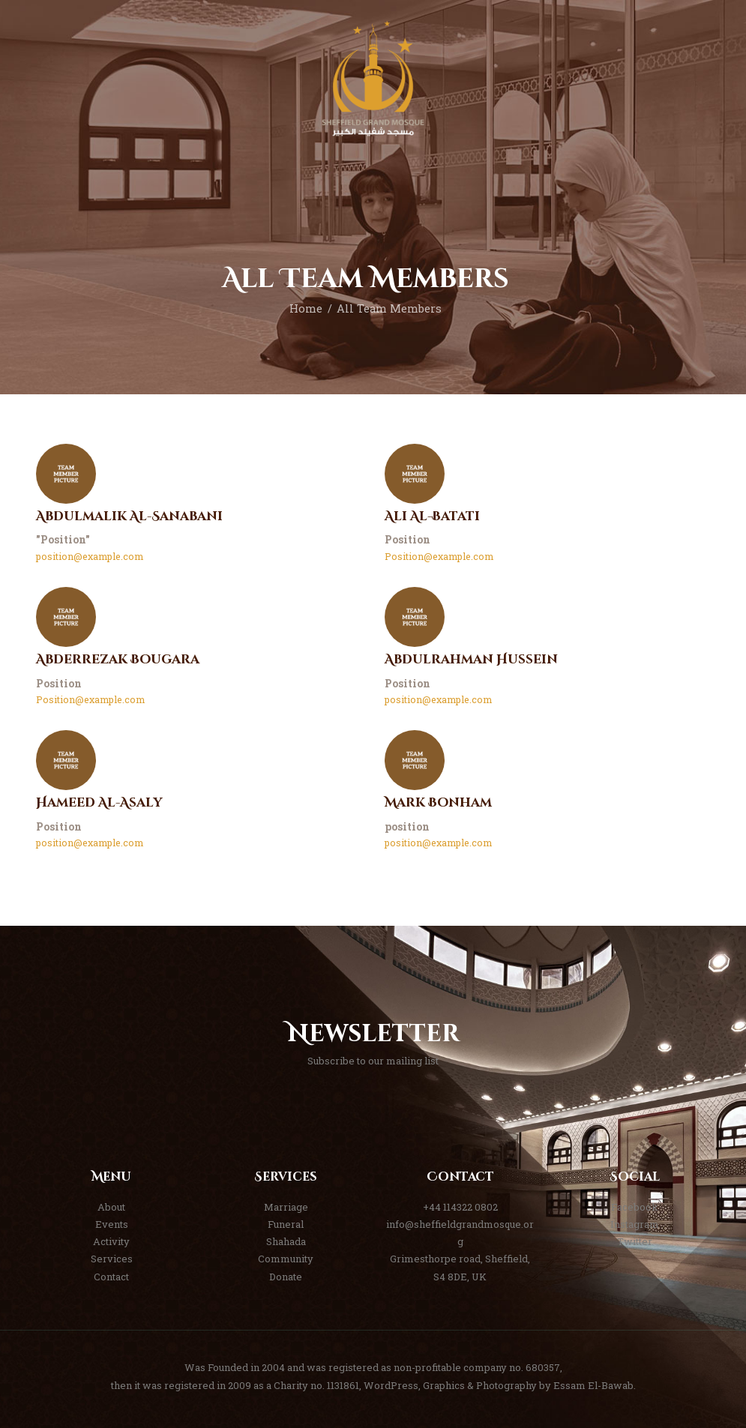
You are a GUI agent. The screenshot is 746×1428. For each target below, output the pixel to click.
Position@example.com (439, 556)
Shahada (286, 1241)
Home (305, 308)
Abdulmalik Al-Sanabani (129, 517)
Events (111, 1224)
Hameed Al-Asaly (99, 803)
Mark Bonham (438, 803)
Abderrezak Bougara (117, 660)
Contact (111, 1276)
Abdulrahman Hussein (471, 660)
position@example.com (89, 556)
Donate (285, 1276)
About (111, 1207)
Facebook (634, 1207)
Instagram (634, 1224)
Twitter (634, 1241)
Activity (111, 1241)
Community (285, 1258)
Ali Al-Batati (432, 517)
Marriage (286, 1207)
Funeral (286, 1224)
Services (112, 1258)
